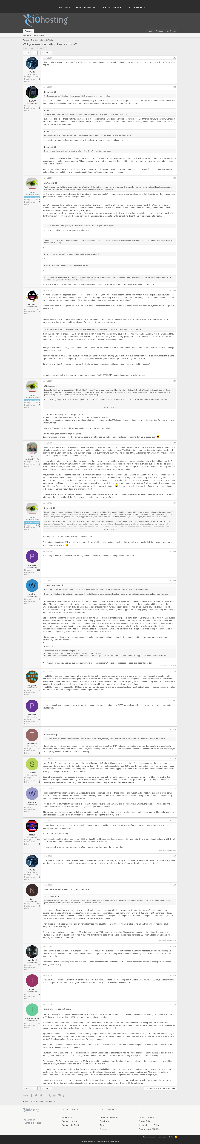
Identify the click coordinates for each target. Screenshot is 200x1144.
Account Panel (138, 7)
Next (47, 53)
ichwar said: (48, 92)
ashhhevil (32, 960)
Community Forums (109, 1117)
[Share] (170, 58)
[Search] (171, 31)
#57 (174, 885)
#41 (174, 58)
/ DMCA (155, 1129)
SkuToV (32, 101)
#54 (174, 788)
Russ (32, 457)
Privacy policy (162, 1137)
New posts (27, 35)
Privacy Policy (145, 1121)
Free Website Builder (71, 1125)
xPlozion (32, 304)
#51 (174, 701)
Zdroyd (32, 835)
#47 (174, 503)
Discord (103, 1129)
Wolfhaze (32, 802)
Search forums (38, 35)
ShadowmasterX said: (52, 585)
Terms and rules (149, 1137)
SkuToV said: (49, 183)
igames (32, 989)
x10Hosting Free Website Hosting (31, 1110)
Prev (27, 53)
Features (64, 7)
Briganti (32, 685)
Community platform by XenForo (100, 1141)
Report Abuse (145, 1129)
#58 (174, 946)
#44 (174, 290)
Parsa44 (32, 565)
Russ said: (48, 508)
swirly (32, 72)
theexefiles (32, 743)
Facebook (104, 1121)
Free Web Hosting (69, 1121)
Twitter (103, 1125)
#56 (174, 856)
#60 (174, 1004)
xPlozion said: (49, 386)
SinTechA (32, 773)
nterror (32, 899)
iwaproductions (32, 1018)
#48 (174, 551)
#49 (174, 580)
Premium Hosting (86, 7)
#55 (174, 821)
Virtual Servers (113, 7)
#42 (174, 87)
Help (171, 1137)
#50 (174, 671)
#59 (174, 975)
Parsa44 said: (49, 735)
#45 (174, 381)
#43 (174, 178)
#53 (174, 759)
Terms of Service (146, 1117)
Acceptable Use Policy (149, 1125)
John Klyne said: (50, 897)
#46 (174, 443)
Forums (28, 31)
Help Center (66, 1117)
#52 (174, 730)
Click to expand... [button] (109, 407)
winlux (32, 594)
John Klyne (29, 48)
